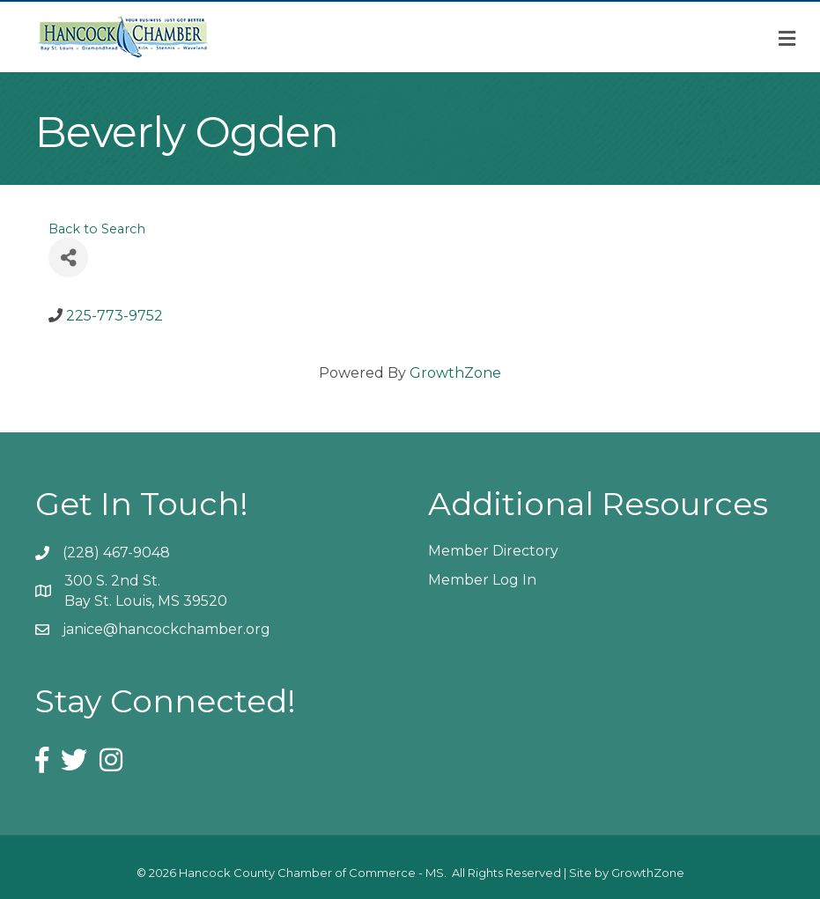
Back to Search (96, 229)
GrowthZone (455, 373)
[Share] (68, 257)
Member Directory (493, 550)
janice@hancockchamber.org (166, 629)
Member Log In (482, 579)
